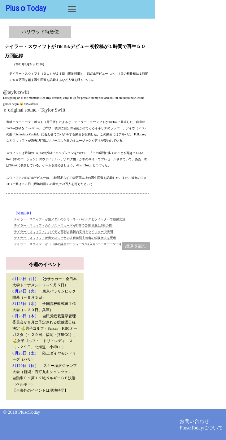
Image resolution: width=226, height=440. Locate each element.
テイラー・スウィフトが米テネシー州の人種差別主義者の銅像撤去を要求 (65, 238)
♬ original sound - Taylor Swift (34, 109)
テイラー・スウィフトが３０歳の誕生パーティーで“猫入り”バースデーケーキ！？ (71, 244)
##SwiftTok (31, 104)
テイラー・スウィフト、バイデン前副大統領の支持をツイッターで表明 (63, 231)
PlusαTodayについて (201, 427)
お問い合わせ (194, 421)
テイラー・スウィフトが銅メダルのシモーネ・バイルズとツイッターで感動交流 (69, 219)
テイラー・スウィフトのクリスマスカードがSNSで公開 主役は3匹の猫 (63, 225)
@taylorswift (16, 92)
